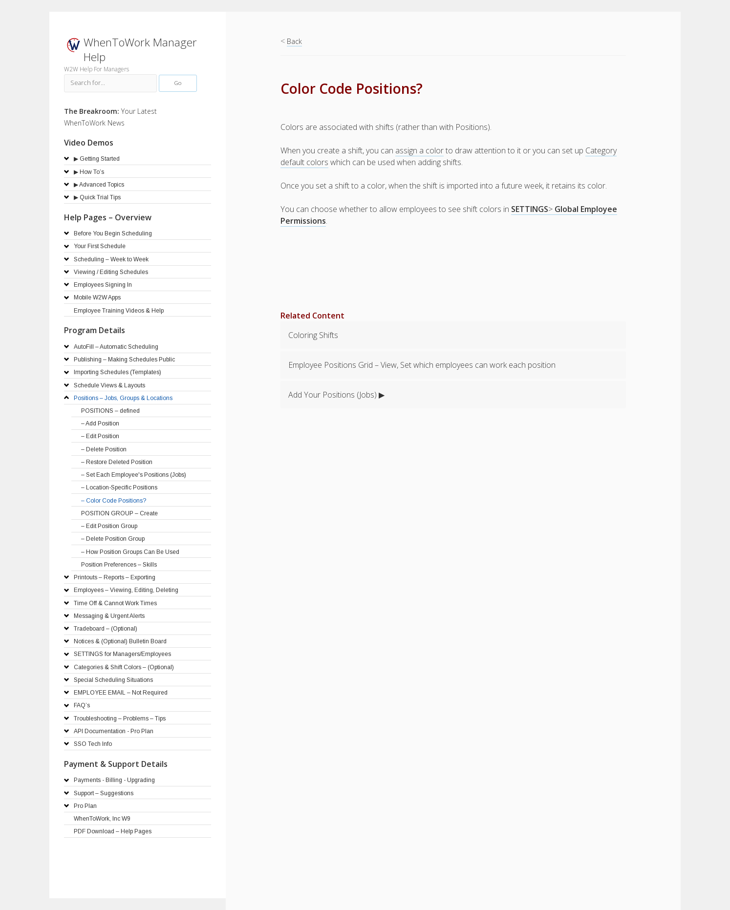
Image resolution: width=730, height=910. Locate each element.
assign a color (419, 150)
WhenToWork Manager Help (140, 49)
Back (294, 41)
